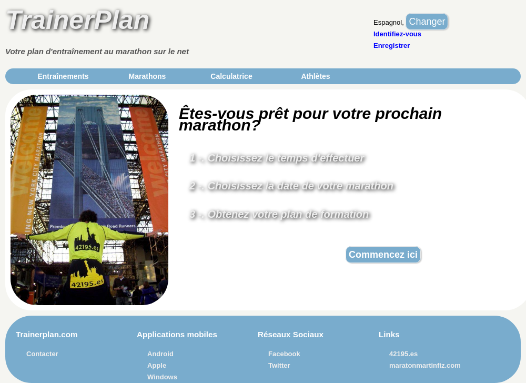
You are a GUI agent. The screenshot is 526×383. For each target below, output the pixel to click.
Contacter (42, 354)
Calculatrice (231, 76)
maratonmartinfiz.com (425, 365)
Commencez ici (383, 254)
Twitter (279, 365)
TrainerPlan (77, 20)
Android (160, 354)
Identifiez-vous (397, 34)
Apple (156, 365)
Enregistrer (391, 45)
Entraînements (62, 76)
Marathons (147, 76)
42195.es (403, 354)
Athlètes (315, 76)
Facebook (284, 354)
